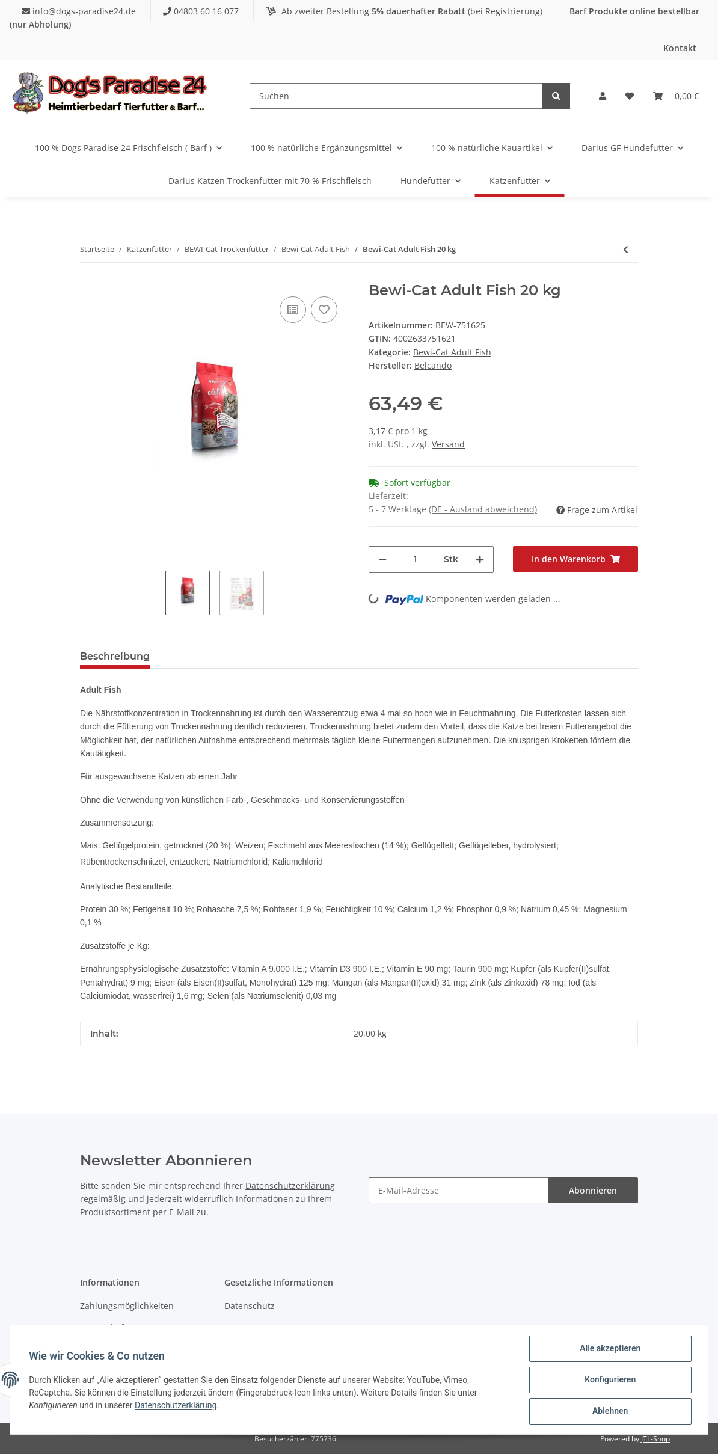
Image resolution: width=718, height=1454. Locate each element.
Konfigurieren (609, 1380)
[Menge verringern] (382, 559)
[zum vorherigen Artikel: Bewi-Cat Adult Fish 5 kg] (625, 249)
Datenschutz (249, 1305)
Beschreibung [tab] (115, 656)
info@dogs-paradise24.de (80, 11)
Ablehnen (609, 1411)
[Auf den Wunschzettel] (324, 309)
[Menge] (415, 559)
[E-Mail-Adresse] (458, 1190)
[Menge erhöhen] (480, 559)
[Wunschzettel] (629, 96)
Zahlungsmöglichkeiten (127, 1305)
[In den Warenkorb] (575, 559)
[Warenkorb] (675, 96)
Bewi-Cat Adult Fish (452, 352)
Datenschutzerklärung (290, 1185)
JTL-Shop (655, 1439)
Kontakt (679, 48)
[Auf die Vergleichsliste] (293, 309)
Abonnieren (593, 1190)
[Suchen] (396, 96)
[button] (602, 96)
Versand (448, 444)
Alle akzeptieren (609, 1349)
